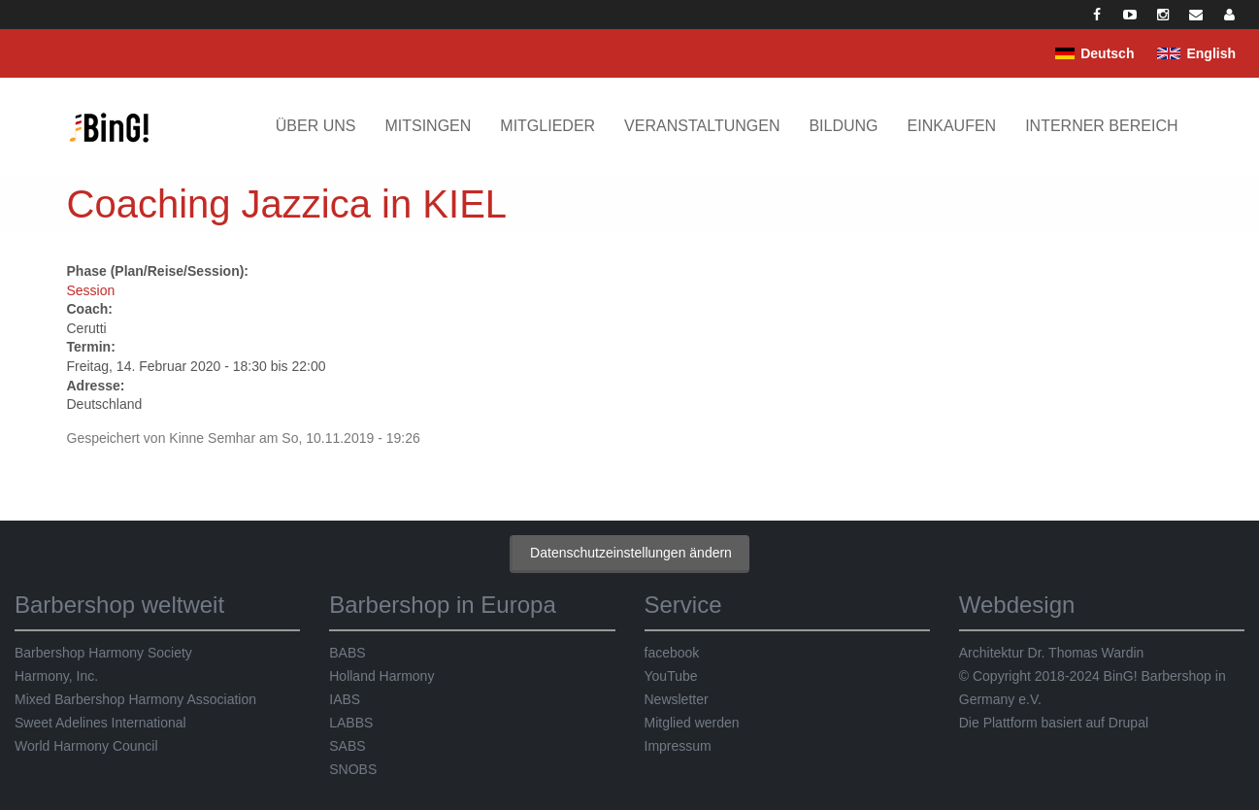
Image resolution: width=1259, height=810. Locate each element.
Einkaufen (952, 126)
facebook (672, 652)
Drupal (1128, 722)
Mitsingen (427, 126)
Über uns (316, 126)
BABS (347, 652)
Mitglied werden (692, 722)
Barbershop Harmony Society (103, 652)
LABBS (351, 722)
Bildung (843, 126)
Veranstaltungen (701, 126)
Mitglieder (547, 126)
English (1211, 53)
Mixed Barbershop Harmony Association (135, 699)
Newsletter (677, 699)
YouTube (671, 676)
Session (91, 290)
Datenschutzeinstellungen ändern (631, 552)
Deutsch (1107, 53)
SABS (347, 746)
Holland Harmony (381, 676)
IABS (344, 699)
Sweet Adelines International (100, 722)
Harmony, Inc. (56, 676)
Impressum (678, 746)
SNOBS (353, 769)
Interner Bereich (1101, 126)
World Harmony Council (86, 746)
